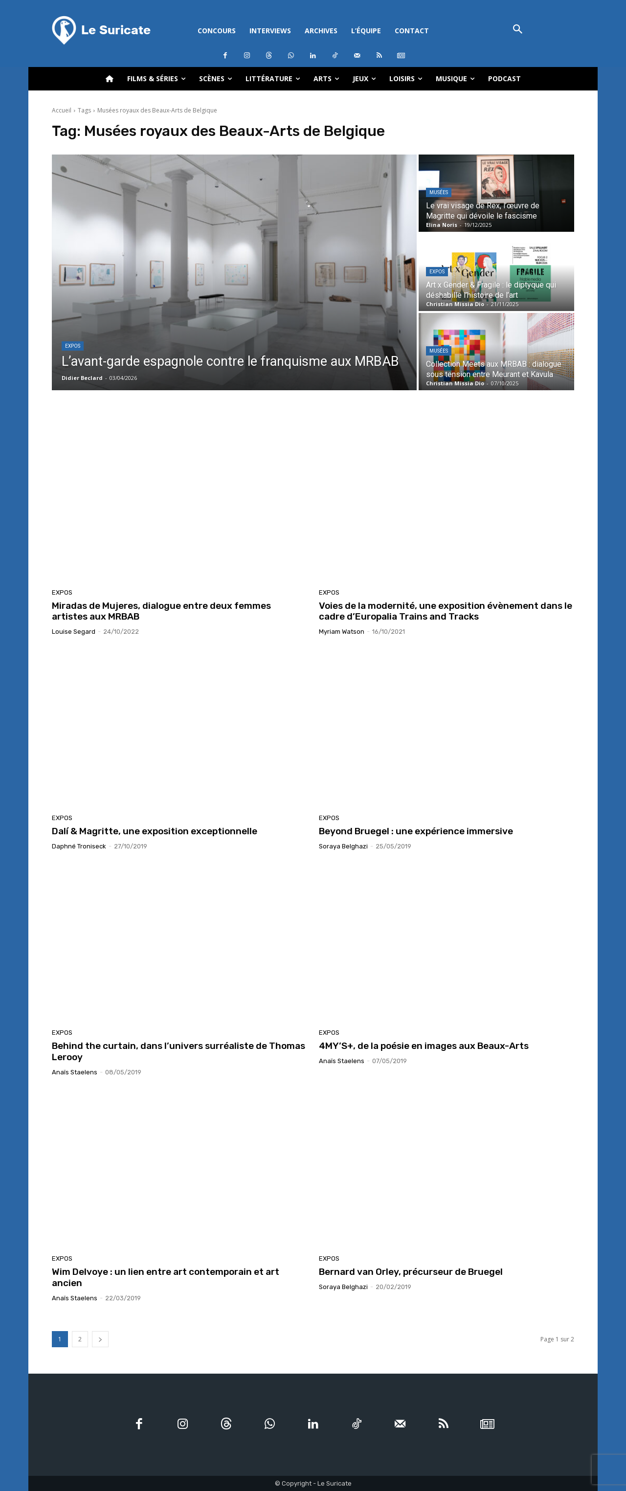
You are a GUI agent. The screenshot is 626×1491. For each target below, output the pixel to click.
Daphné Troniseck (79, 846)
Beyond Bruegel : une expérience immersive (416, 831)
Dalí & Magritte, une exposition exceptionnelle (154, 831)
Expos (72, 346)
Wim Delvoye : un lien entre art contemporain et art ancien (165, 1277)
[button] (517, 30)
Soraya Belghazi (343, 846)
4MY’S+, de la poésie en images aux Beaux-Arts (424, 1045)
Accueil (61, 110)
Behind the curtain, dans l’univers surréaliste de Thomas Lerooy (178, 1051)
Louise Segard (73, 631)
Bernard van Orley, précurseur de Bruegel (411, 1271)
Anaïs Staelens (74, 1072)
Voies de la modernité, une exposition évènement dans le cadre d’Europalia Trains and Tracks (445, 611)
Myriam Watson (341, 631)
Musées (438, 192)
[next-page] (100, 1339)
